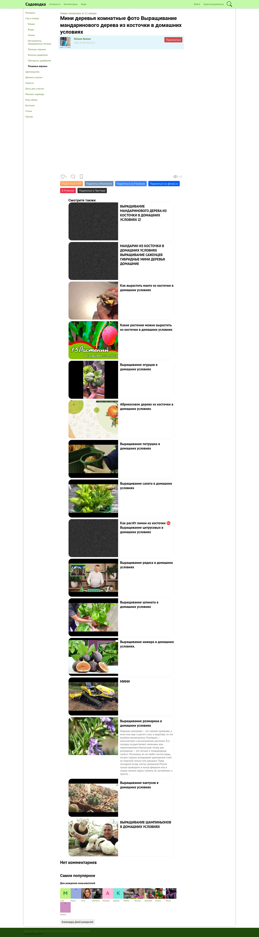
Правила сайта (31, 930)
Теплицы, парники (37, 49)
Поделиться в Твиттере (92, 190)
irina (65, 895)
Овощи (31, 23)
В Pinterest (68, 190)
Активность (54, 4)
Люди (83, 4)
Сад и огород (32, 18)
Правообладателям (48, 930)
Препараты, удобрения (39, 60)
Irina (86, 895)
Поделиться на (164, 183)
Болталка (30, 105)
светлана (97, 895)
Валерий (150, 895)
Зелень (31, 35)
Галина (65, 909)
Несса (171, 895)
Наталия (107, 895)
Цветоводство (32, 71)
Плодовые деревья (37, 66)
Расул (76, 895)
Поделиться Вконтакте (99, 183)
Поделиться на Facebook (131, 183)
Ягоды (31, 29)
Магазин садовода (34, 94)
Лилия (160, 895)
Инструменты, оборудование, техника (39, 42)
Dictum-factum (82, 38)
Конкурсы (30, 12)
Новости (29, 82)
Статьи (28, 111)
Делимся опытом (33, 77)
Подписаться (173, 39)
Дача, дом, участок (34, 88)
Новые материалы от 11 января (78, 13)
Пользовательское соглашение (74, 930)
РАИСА (129, 895)
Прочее (29, 116)
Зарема (118, 895)
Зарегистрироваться (213, 4)
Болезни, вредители (38, 54)
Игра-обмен (31, 99)
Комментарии (70, 4)
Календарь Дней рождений (77, 921)
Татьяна (139, 895)
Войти (197, 4)
